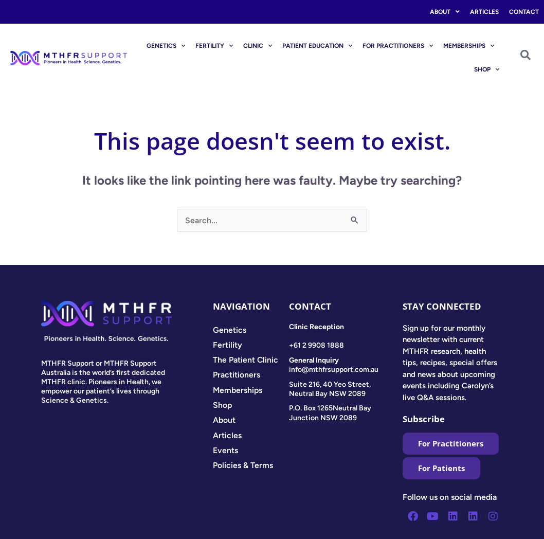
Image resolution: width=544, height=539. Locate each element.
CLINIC (257, 46)
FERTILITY (214, 46)
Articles (484, 11)
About (445, 12)
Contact (524, 11)
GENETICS (166, 46)
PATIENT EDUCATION (317, 46)
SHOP (486, 69)
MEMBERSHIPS (468, 46)
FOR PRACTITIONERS (397, 46)
